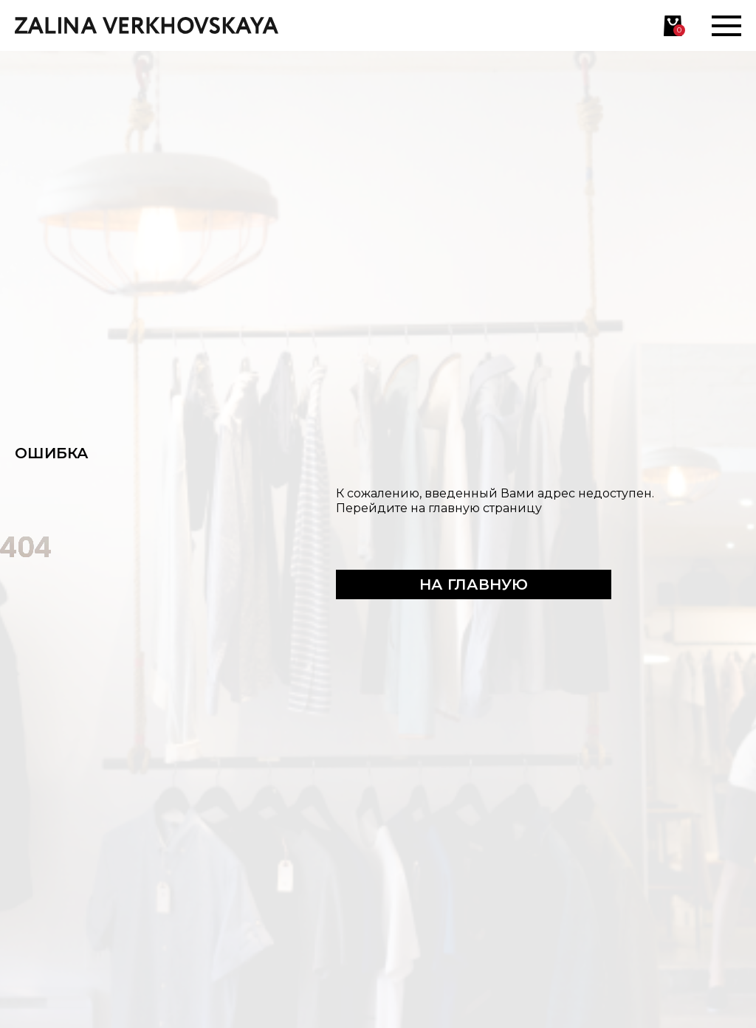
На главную (473, 584)
